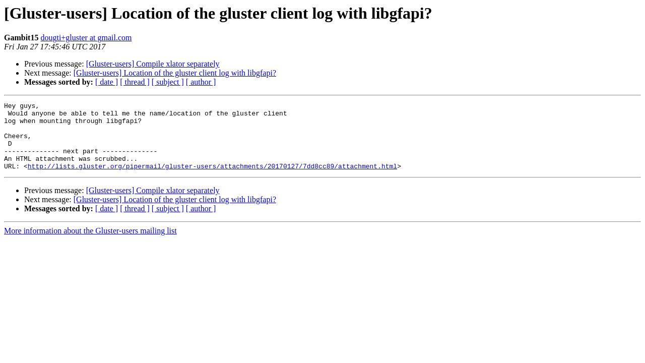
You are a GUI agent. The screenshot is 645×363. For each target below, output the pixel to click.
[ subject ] (168, 82)
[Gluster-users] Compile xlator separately (153, 63)
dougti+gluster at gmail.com (86, 37)
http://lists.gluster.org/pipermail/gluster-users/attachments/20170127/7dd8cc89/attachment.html (212, 179)
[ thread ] (135, 82)
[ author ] (201, 82)
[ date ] (106, 82)
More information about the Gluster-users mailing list (90, 244)
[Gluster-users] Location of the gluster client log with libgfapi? (175, 73)
